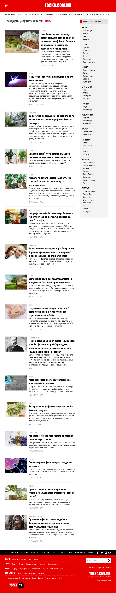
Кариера (86, 171)
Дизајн (85, 73)
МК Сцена (86, 98)
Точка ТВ (97, 14)
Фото (57, 553)
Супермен (89, 14)
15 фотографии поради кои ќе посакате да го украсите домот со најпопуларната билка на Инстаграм (51, 119)
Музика (85, 92)
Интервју (72, 14)
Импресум (92, 567)
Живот (20, 14)
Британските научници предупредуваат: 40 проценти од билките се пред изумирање (50, 280)
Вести (7, 14)
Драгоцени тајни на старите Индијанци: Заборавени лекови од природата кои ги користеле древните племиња (49, 523)
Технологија (87, 109)
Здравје (86, 78)
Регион (85, 33)
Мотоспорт (87, 59)
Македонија (87, 30)
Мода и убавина (89, 70)
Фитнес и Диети (89, 165)
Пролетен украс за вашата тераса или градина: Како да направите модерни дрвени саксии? (51, 492)
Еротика (40, 578)
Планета (38, 14)
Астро (85, 183)
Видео (64, 14)
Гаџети (85, 208)
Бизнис (85, 151)
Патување (45, 568)
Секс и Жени (87, 197)
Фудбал (86, 47)
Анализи (86, 39)
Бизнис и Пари (88, 200)
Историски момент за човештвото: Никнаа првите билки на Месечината (50, 381)
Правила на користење (104, 580)
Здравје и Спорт (89, 191)
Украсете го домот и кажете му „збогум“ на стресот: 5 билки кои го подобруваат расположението (50, 181)
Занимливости (88, 123)
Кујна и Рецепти (89, 180)
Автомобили (49, 14)
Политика (86, 154)
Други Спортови (89, 62)
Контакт (108, 567)
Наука (85, 106)
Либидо (86, 168)
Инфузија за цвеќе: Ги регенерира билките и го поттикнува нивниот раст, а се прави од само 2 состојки (51, 216)
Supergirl (86, 211)
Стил (84, 148)
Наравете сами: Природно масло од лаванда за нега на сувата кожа (51, 437)
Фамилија (86, 177)
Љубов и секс (88, 76)
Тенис (85, 56)
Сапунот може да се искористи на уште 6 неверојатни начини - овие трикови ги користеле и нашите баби (49, 311)
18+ (103, 14)
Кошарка (86, 50)
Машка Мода (87, 194)
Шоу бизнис (29, 14)
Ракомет (86, 53)
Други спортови (53, 564)
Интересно (87, 134)
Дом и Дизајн (88, 174)
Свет (84, 36)
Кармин (80, 14)
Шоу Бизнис (87, 145)
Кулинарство (87, 81)
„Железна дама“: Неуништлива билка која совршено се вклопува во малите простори (50, 155)
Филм (85, 89)
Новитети (86, 117)
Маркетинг (100, 567)
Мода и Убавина (89, 162)
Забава (58, 14)
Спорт (13, 14)
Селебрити (87, 95)
